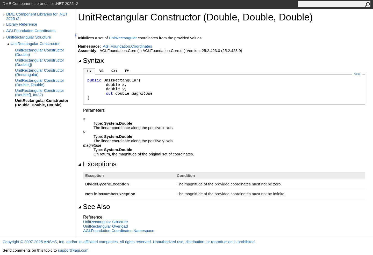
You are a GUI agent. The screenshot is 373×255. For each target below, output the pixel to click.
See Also (94, 207)
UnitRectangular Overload (105, 226)
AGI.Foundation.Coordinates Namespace (118, 230)
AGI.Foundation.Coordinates (30, 30)
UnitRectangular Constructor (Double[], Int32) (39, 92)
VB (101, 71)
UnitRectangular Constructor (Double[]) (39, 62)
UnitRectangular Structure (28, 37)
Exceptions (97, 164)
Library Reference (21, 24)
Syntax (91, 60)
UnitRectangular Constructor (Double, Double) (39, 82)
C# (89, 71)
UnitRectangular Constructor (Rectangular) (39, 72)
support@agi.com (73, 250)
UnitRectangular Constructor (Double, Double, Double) (41, 102)
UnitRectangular (123, 38)
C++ (114, 71)
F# (127, 71)
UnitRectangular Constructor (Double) (39, 52)
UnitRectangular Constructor (35, 43)
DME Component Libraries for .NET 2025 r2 (36, 16)
